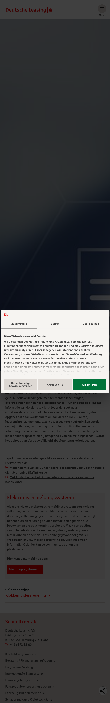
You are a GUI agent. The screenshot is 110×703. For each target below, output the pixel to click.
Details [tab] (55, 324)
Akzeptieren (89, 384)
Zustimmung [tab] (19, 324)
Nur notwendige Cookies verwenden (20, 384)
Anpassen (55, 384)
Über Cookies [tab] (91, 324)
